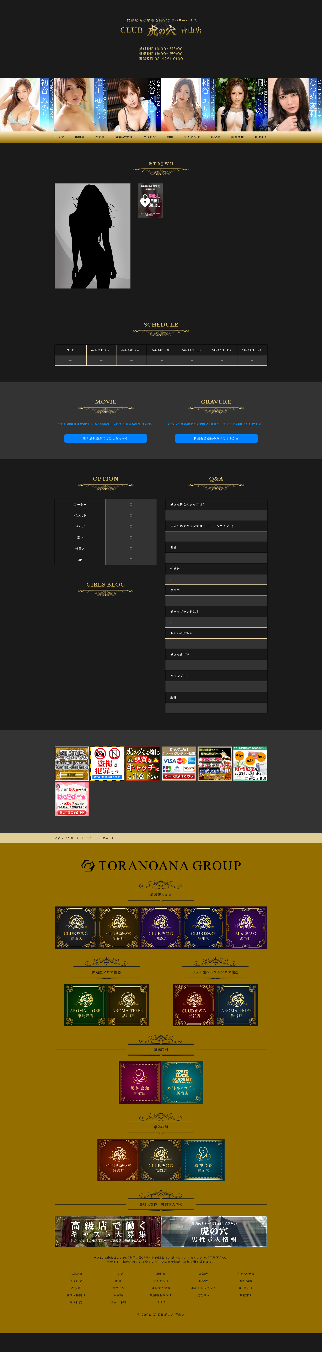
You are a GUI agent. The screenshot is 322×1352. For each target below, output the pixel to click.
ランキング (161, 1281)
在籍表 (203, 1274)
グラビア (76, 1281)
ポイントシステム (203, 1288)
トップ (118, 1274)
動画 (118, 1281)
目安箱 (118, 1295)
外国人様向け (75, 1295)
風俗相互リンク (161, 1295)
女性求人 (203, 1295)
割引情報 (246, 1281)
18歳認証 (76, 1274)
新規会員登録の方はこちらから (105, 438)
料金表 (203, 1281)
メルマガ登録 (161, 1288)
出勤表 (161, 1274)
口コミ (161, 1302)
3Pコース (246, 1288)
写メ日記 (76, 1302)
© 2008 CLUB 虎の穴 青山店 (161, 1315)
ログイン (118, 1288)
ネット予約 (119, 1302)
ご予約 (76, 1288)
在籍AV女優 (246, 1274)
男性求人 (246, 1295)
